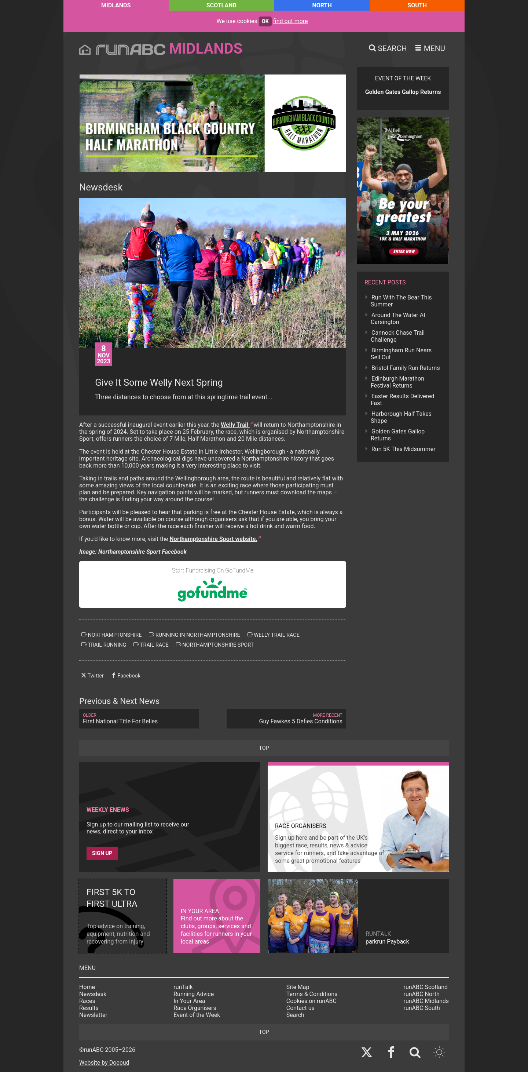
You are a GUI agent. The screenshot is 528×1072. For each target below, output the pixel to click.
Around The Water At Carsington (398, 319)
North (321, 5)
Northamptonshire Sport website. (213, 538)
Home (87, 987)
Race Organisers (194, 1007)
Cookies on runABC (311, 1000)
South (417, 5)
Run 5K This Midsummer (403, 449)
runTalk (182, 987)
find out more (290, 21)
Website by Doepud (104, 1062)
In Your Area (189, 1000)
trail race (150, 645)
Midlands (116, 5)
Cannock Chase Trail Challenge (398, 336)
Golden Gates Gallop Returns (398, 435)
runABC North (422, 994)
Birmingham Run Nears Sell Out (401, 354)
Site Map (297, 987)
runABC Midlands (426, 1000)
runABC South (422, 1007)
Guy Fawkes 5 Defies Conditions (286, 719)
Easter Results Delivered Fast (402, 400)
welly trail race (273, 635)
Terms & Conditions (312, 994)
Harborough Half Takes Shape (401, 417)
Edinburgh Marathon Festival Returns (397, 382)
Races (87, 1000)
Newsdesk (92, 994)
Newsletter (93, 1014)
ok (265, 21)
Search (295, 1014)
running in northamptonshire (194, 635)
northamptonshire (111, 635)
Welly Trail (235, 424)
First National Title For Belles (139, 719)
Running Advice (193, 994)
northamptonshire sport (215, 645)
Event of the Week (196, 1014)
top (264, 748)
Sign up (102, 853)
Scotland (221, 5)
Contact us (300, 1007)
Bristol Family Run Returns (405, 367)
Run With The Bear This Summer (401, 301)
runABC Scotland (426, 987)
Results (89, 1007)
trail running (103, 645)
